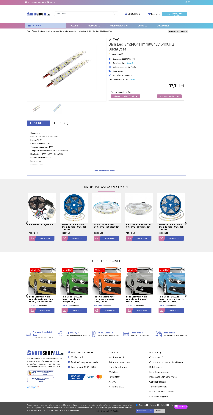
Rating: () (116, 54)
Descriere (38, 123)
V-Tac (114, 40)
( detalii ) (132, 79)
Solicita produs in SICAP (169, 96)
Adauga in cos (39, 238)
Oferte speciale (119, 26)
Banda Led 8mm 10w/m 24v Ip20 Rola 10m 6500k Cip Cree (74, 227)
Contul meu (114, 352)
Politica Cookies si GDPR (161, 391)
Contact (142, 26)
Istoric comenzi (116, 357)
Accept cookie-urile (144, 411)
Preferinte (151, 405)
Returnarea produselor (120, 362)
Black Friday (155, 352)
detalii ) (130, 63)
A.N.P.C (112, 382)
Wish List (113, 372)
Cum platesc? (156, 357)
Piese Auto (94, 26)
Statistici (162, 405)
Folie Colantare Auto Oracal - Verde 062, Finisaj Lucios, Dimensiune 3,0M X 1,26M (74, 300)
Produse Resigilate (158, 396)
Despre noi (163, 26)
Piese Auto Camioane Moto (163, 377)
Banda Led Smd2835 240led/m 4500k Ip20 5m (106, 225)
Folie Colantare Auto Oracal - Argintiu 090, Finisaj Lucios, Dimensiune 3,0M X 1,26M (138, 300)
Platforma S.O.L (116, 386)
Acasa (74, 26)
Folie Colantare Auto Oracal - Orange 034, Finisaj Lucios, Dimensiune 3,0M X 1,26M (106, 300)
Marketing (172, 405)
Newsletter (114, 377)
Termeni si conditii (158, 386)
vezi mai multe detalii (106, 170)
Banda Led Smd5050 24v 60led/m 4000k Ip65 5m (138, 225)
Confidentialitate (157, 382)
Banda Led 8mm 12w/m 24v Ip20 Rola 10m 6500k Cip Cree (171, 227)
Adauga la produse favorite (125, 96)
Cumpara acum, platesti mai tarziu (166, 362)
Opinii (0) (61, 123)
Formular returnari (118, 367)
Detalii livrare (155, 367)
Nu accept (159, 411)
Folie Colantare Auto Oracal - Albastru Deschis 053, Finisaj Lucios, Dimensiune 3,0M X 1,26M (171, 300)
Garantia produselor (159, 372)
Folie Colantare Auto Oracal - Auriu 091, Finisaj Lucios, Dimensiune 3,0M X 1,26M (41, 300)
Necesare (141, 405)
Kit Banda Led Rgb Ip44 (41, 224)
